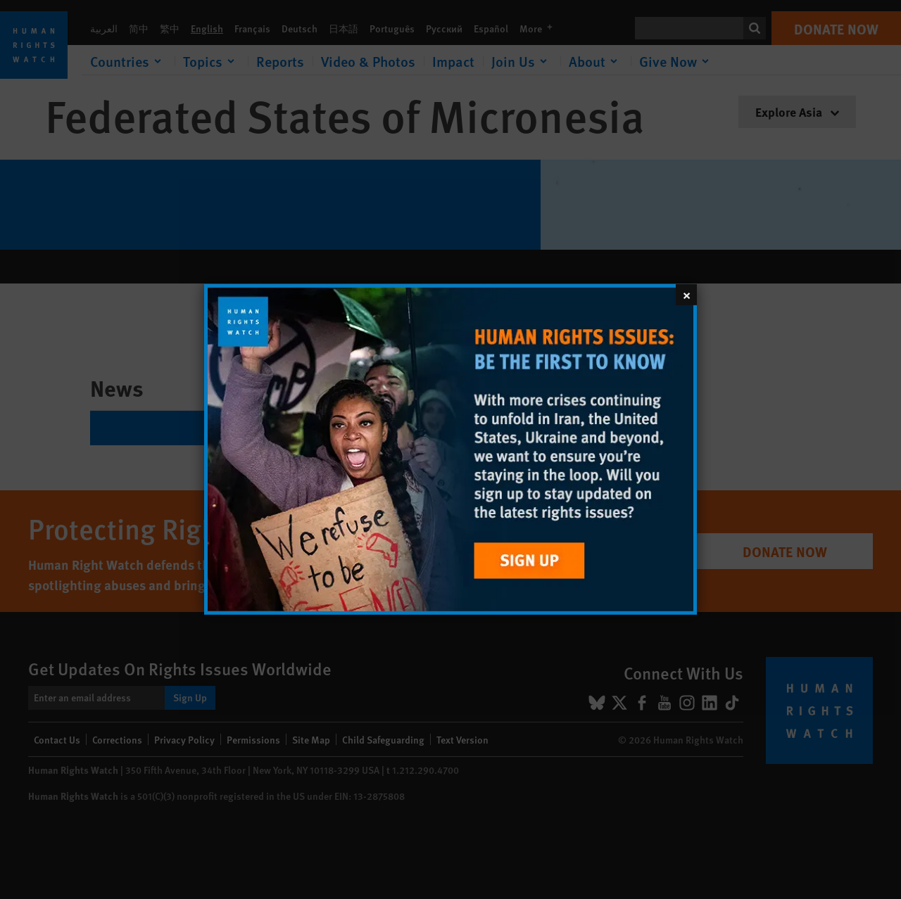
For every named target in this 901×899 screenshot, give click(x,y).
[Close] (686, 294)
